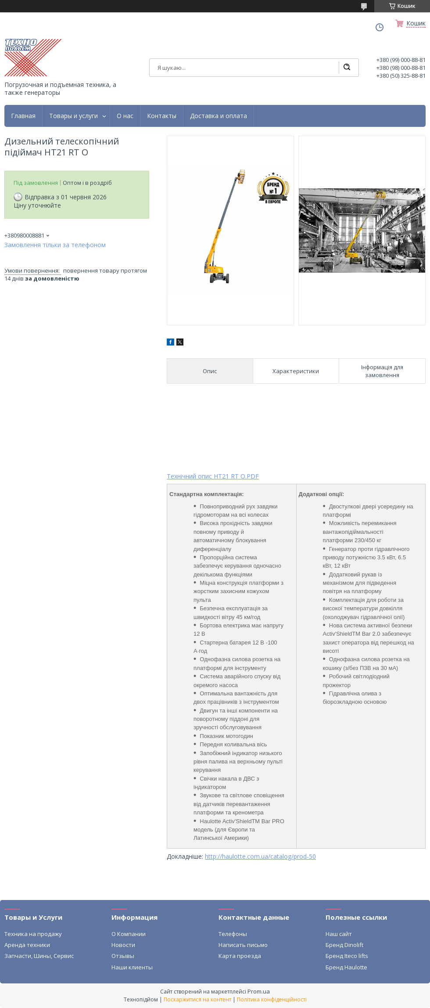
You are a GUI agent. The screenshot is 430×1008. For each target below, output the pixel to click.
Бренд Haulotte (346, 967)
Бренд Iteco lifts (347, 956)
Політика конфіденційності (272, 999)
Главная (23, 116)
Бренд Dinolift (344, 945)
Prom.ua (258, 991)
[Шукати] (347, 67)
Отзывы (122, 956)
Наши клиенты (132, 967)
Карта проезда (240, 956)
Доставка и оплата (218, 116)
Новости (123, 945)
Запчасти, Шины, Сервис (39, 956)
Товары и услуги (73, 116)
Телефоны (233, 934)
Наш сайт (339, 934)
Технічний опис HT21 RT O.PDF (213, 476)
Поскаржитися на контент (197, 999)
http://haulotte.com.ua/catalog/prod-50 (260, 856)
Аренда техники (27, 945)
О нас (125, 116)
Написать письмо (243, 945)
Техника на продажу (33, 934)
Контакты (161, 116)
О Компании (128, 934)
